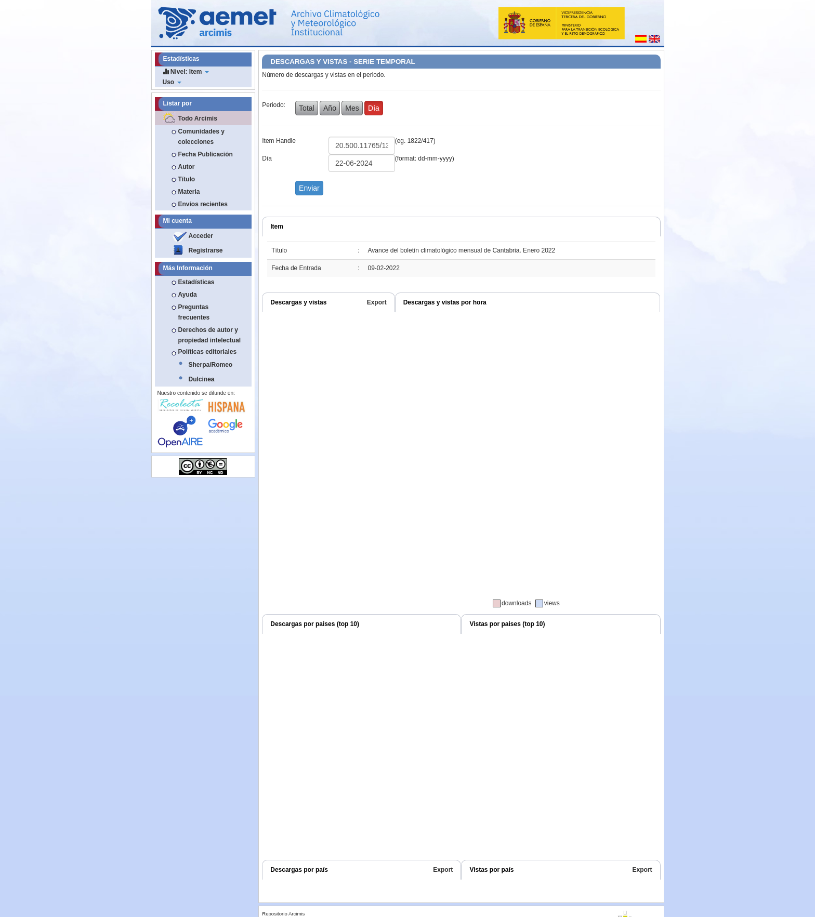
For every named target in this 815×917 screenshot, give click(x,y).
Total (306, 108)
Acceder (201, 236)
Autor (186, 166)
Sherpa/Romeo (211, 364)
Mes (352, 108)
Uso (172, 82)
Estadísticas (196, 282)
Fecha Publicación (205, 154)
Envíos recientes (203, 204)
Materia (189, 191)
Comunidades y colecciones (201, 136)
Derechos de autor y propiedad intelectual (209, 335)
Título (186, 179)
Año (329, 108)
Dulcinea (202, 379)
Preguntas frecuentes (194, 312)
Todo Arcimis (197, 118)
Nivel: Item (186, 71)
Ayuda (187, 294)
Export (377, 302)
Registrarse (206, 250)
